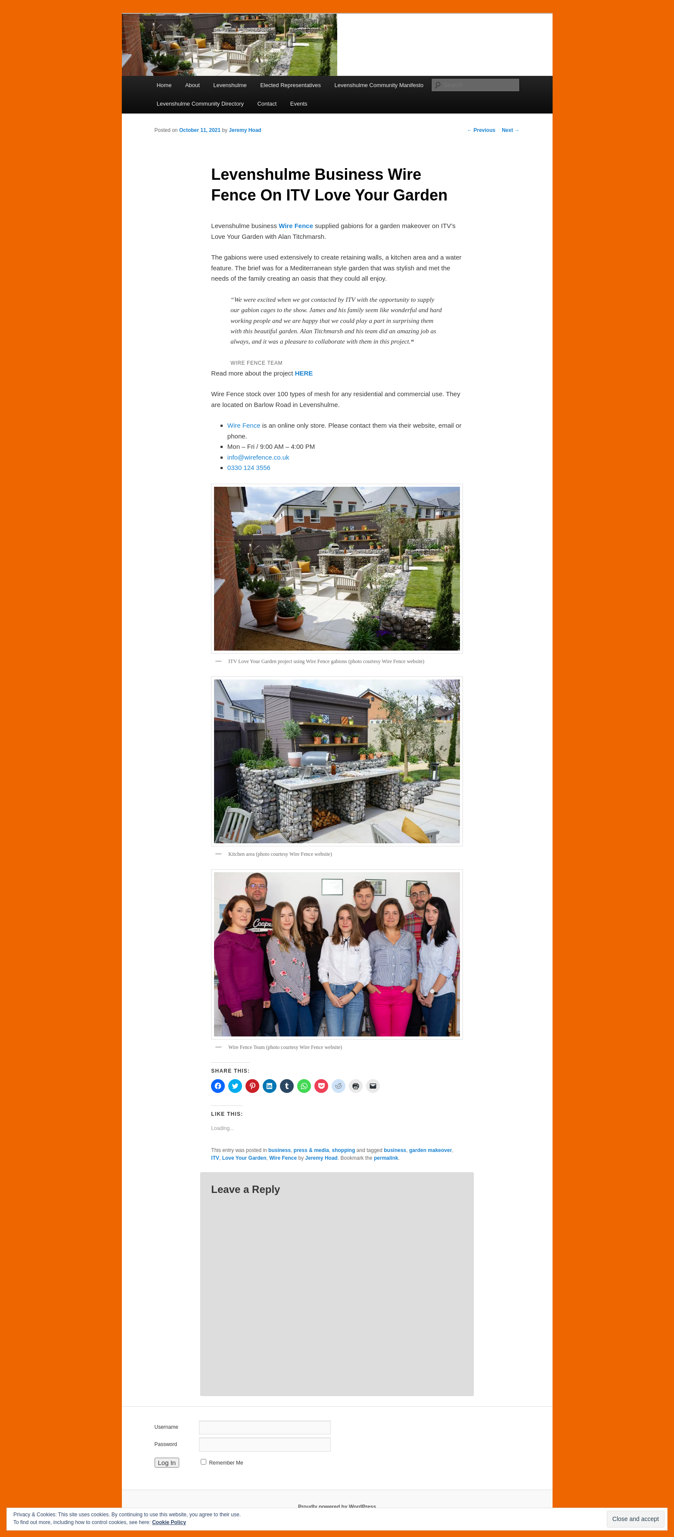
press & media (311, 1150)
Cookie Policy (169, 1522)
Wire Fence (296, 225)
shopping (343, 1150)
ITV (215, 1158)
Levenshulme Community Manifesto (379, 85)
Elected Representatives (290, 85)
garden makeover (430, 1150)
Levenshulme (229, 85)
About (192, 85)
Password (166, 1444)
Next (510, 130)
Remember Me (226, 1463)
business (279, 1150)
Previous (481, 130)
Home (164, 85)
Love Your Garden (244, 1158)
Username (166, 1427)
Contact (266, 103)
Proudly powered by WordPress (337, 1507)
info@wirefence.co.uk (258, 457)
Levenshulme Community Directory (200, 103)
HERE (304, 373)
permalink (386, 1158)
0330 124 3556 (248, 467)
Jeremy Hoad (245, 130)
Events (298, 103)
